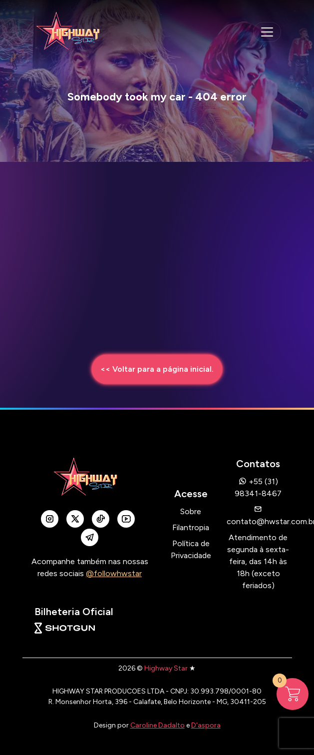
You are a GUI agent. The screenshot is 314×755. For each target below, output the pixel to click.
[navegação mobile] (267, 32)
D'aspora (206, 725)
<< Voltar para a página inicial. (157, 369)
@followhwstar (114, 573)
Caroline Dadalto (157, 725)
